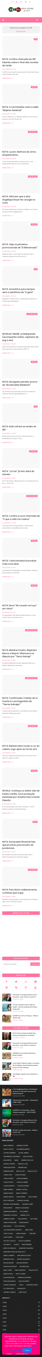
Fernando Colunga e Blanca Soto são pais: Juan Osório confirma (25, 996)
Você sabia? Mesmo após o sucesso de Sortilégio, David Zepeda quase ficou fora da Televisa (26, 1065)
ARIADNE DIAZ (22, 1167)
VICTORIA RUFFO (8, 1288)
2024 (21, 1310)
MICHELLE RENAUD (22, 1263)
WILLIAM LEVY (21, 1288)
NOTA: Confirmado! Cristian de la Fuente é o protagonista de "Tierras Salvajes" (20, 701)
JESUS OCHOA (8, 1233)
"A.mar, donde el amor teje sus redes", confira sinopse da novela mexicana (25, 1007)
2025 (21, 1306)
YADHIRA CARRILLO (9, 1292)
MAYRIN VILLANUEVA (23, 1259)
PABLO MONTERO (20, 1270)
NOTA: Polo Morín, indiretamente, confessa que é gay (19, 891)
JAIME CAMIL (29, 1230)
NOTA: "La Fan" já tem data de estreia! (18, 473)
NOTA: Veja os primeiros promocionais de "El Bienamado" (20, 246)
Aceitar (27, 1350)
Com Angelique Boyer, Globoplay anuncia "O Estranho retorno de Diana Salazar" (25, 1091)
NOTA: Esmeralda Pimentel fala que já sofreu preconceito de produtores (18, 845)
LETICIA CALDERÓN (25, 1241)
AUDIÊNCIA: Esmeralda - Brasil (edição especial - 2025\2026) (24, 1111)
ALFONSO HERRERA (9, 1153)
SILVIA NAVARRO (24, 1281)
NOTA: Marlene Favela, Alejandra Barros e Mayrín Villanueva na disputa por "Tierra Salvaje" (19, 653)
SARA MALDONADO (9, 1281)
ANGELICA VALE (23, 1164)
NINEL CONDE (7, 1270)
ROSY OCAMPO (21, 1274)
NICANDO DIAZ (24, 1266)
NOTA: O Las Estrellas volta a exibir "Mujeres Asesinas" (20, 109)
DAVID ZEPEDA (21, 1197)
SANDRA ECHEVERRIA (24, 1277)
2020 (21, 1326)
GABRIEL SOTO (25, 1215)
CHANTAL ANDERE (22, 1182)
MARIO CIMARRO (8, 1255)
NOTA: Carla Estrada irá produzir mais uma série (19, 562)
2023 (21, 1314)
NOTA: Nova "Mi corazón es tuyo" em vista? (19, 607)
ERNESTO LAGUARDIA (22, 1208)
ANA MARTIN (7, 1160)
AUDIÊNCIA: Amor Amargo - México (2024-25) (25, 1017)
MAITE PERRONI (26, 1244)
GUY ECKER (33, 1219)
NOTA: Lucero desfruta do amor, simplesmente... (19, 153)
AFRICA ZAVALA (8, 1149)
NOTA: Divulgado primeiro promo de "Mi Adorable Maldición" (19, 383)
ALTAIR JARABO (24, 1153)
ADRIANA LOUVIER (22, 1145)
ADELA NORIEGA (8, 1145)
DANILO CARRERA (21, 1193)
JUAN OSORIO (7, 1237)
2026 (21, 1302)
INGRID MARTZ (24, 1222)
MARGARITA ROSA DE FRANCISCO (14, 1252)
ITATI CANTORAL (19, 1226)
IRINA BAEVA (7, 1226)
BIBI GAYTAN (20, 1171)
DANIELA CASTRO (21, 1189)
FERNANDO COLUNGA (10, 1215)
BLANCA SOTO (32, 1171)
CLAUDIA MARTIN (8, 1186)
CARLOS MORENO (22, 1178)
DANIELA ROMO (8, 1193)
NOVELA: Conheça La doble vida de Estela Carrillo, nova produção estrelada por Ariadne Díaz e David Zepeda (21, 795)
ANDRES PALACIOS (27, 1160)
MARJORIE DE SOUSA (24, 1255)
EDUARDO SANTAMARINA (11, 1204)
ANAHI (16, 1160)
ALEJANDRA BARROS (23, 1149)
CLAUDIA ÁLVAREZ (23, 1186)
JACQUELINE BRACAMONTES (12, 1230)
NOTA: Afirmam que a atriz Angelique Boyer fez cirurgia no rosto (18, 199)
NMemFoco (32, 1354)
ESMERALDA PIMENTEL (10, 1211)
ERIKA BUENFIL (7, 1208)
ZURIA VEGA (22, 1292)
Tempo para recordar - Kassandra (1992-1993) (25, 1101)
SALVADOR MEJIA (9, 1277)
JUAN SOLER (19, 1237)
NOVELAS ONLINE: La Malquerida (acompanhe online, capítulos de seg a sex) (20, 337)
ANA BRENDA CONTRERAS (11, 1156)
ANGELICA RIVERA (9, 1164)
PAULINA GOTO (33, 1270)
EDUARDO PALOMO (23, 1200)
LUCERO (16, 1244)
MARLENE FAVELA (8, 1259)
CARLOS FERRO (8, 1178)
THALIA (21, 1285)
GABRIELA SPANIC (9, 1219)
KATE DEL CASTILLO (9, 1241)
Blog (13, 1354)
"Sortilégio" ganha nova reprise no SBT (25, 1075)
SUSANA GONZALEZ (9, 1285)
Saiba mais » (7, 78)
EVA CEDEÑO (24, 1211)
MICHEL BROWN (8, 1263)
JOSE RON (32, 1233)
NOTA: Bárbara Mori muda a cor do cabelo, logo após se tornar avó (21, 747)
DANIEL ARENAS (8, 1189)
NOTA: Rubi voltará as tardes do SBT (19, 428)
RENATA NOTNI (8, 1274)
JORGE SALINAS (21, 1233)
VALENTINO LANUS (32, 1285)
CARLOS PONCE (8, 1182)
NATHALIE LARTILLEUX (10, 1266)
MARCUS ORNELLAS (9, 1248)
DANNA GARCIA (8, 1197)
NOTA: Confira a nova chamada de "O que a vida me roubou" (21, 517)
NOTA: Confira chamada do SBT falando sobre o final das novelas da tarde (20, 62)
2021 (21, 1322)
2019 (21, 1330)
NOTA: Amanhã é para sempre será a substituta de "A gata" (18, 291)
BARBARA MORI (8, 1171)
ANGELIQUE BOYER (9, 1167)
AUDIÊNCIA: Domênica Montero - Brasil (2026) (25, 1054)
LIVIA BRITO (7, 1244)
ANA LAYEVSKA (27, 1156)
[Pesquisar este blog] (16, 964)
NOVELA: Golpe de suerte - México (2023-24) (25, 1131)
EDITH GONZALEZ (8, 1200)
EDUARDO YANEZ (27, 1204)
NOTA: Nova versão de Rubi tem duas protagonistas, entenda (24, 1034)
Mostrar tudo (21, 31)
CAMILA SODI (7, 1175)
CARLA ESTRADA (20, 1175)
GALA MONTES (22, 1219)
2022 (21, 1318)
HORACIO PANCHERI (9, 1222)
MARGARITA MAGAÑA (26, 1248)
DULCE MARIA (32, 1197)
